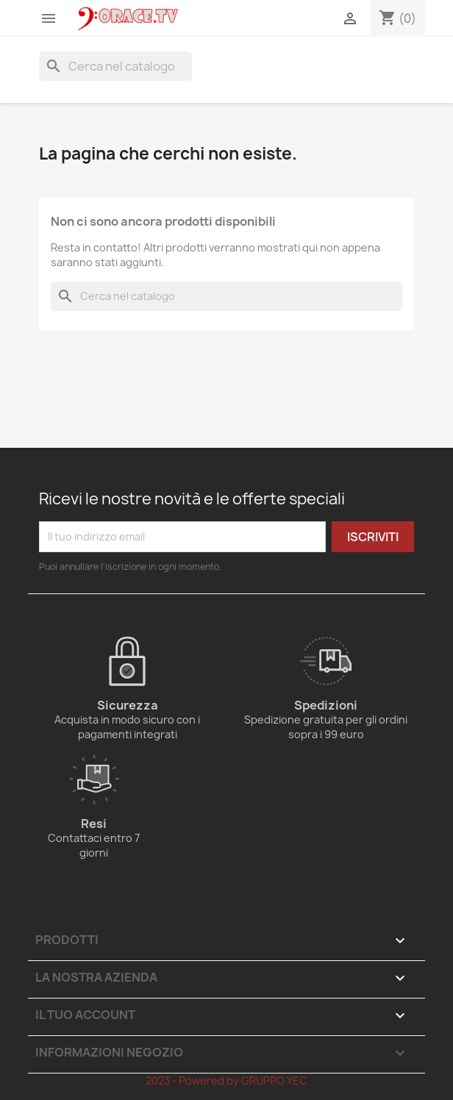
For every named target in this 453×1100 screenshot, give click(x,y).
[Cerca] (115, 66)
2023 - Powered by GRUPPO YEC (226, 1081)
